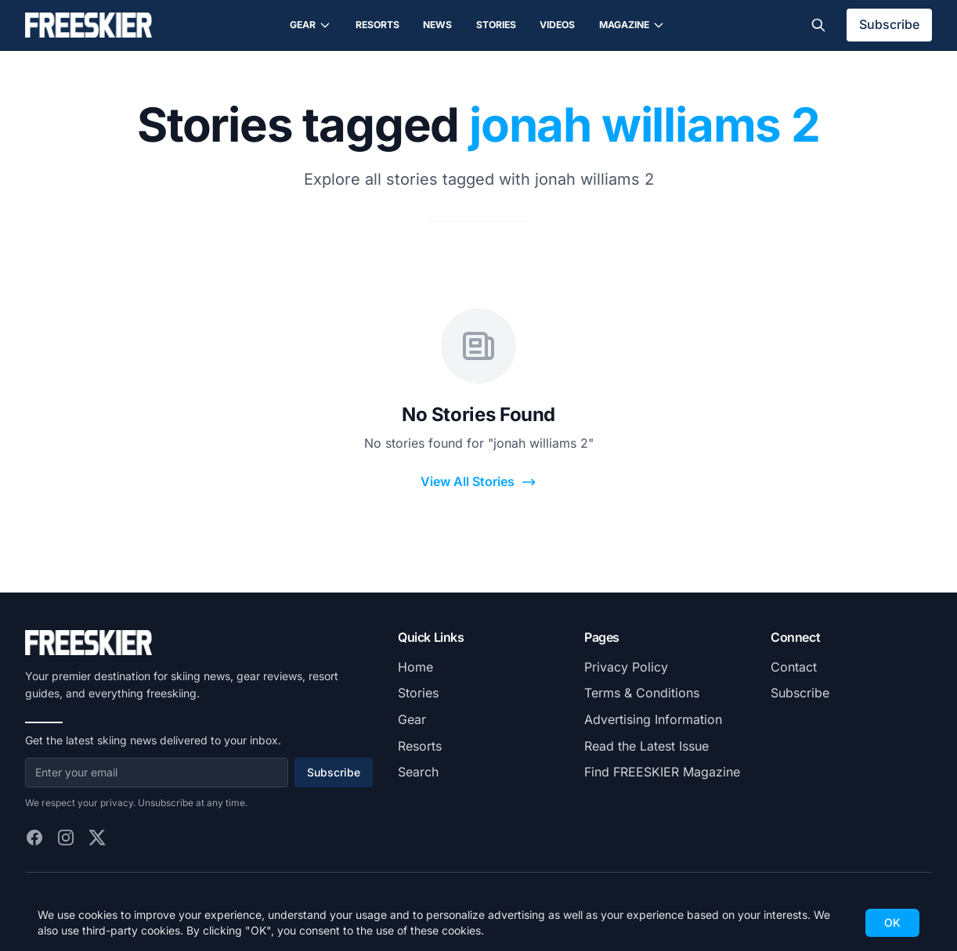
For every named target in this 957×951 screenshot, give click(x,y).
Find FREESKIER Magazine (662, 772)
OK (892, 922)
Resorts (377, 25)
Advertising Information (653, 719)
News (437, 25)
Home (415, 667)
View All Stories (478, 482)
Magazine (632, 25)
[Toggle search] (818, 25)
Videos (557, 25)
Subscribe (889, 24)
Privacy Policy (626, 667)
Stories (496, 25)
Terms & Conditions (641, 693)
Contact (794, 667)
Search (418, 772)
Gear (310, 25)
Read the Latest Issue (646, 746)
